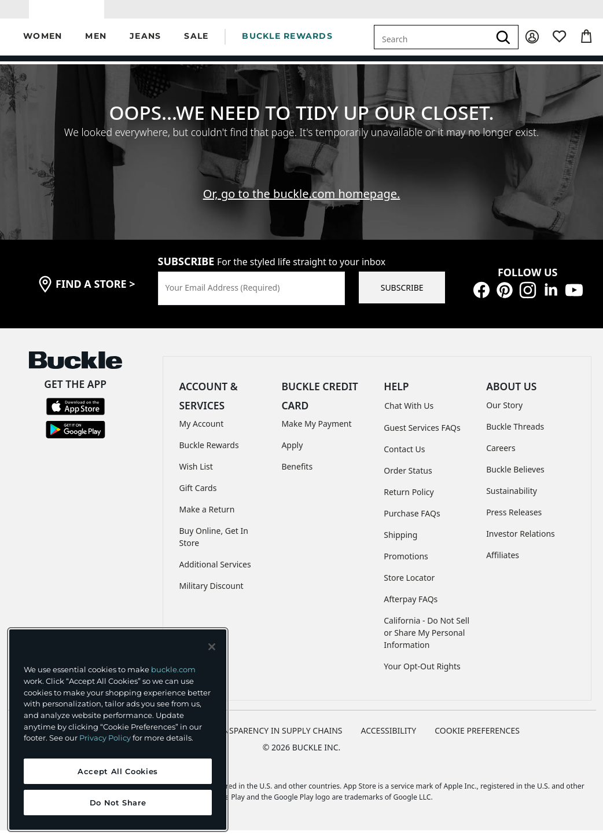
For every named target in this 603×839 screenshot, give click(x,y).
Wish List (196, 475)
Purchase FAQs (412, 521)
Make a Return (207, 517)
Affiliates (502, 563)
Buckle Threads (515, 434)
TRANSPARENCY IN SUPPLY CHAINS (275, 739)
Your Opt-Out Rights (422, 674)
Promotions (406, 564)
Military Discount (211, 594)
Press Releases (514, 520)
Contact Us (404, 457)
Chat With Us (408, 414)
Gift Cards (198, 496)
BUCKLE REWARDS (287, 44)
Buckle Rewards (209, 453)
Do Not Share (118, 802)
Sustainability (511, 498)
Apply (292, 453)
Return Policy (408, 500)
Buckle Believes (515, 477)
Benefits (296, 475)
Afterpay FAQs (410, 607)
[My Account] (532, 45)
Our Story (504, 413)
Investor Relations (520, 541)
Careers (500, 455)
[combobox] (431, 45)
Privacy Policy (105, 737)
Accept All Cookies (118, 771)
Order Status (408, 479)
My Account (201, 432)
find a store (95, 292)
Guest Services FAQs (422, 436)
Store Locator (409, 586)
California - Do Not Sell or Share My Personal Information (426, 641)
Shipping (400, 543)
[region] (117, 729)
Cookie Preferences (477, 739)
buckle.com (173, 669)
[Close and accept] (212, 647)
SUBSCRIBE (402, 296)
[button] (42, 45)
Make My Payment (316, 432)
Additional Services (215, 572)
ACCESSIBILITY (389, 739)
